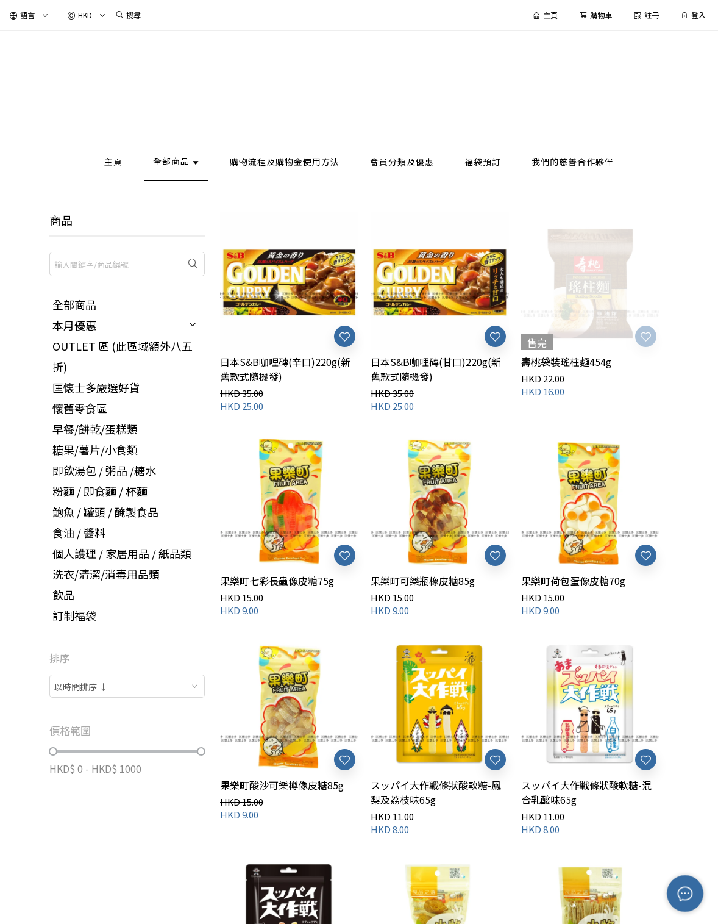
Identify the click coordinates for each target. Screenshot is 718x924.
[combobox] (127, 686)
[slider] (53, 751)
